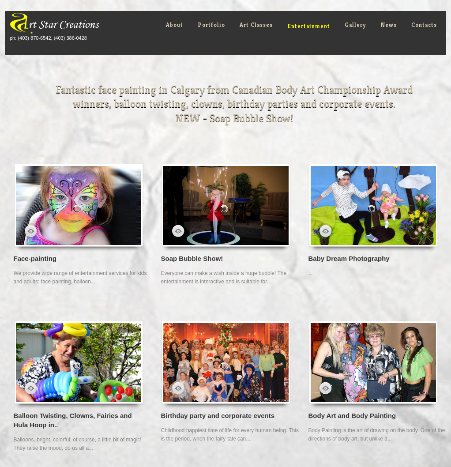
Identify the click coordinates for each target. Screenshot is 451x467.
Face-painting (35, 258)
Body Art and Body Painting (352, 415)
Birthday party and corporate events (218, 415)
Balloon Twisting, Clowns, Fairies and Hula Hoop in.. (73, 420)
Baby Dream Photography (349, 258)
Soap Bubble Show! (192, 258)
